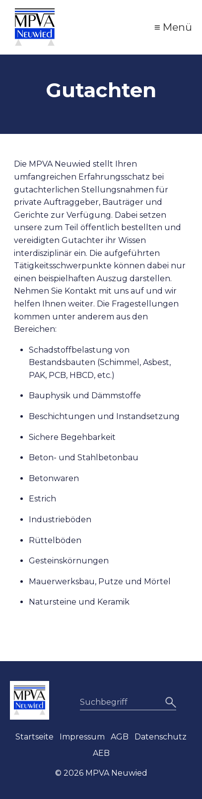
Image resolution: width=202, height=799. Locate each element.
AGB (120, 736)
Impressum (82, 736)
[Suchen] (169, 702)
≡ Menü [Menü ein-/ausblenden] (173, 27)
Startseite (34, 736)
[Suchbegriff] (128, 702)
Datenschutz (161, 736)
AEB (101, 753)
